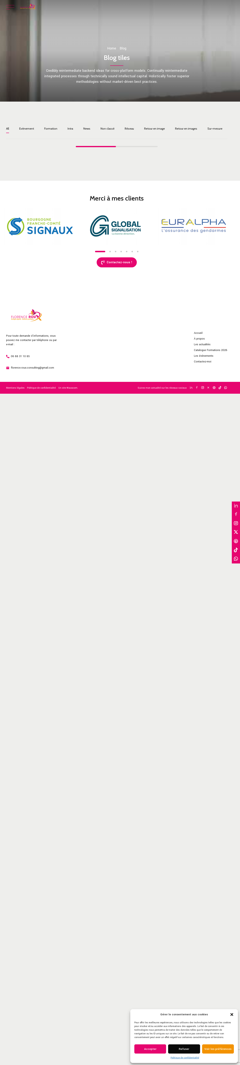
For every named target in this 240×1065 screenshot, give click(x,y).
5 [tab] (126, 251)
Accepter (150, 1049)
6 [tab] (132, 251)
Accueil (198, 333)
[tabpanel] (39, 226)
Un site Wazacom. (68, 387)
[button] (232, 1014)
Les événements (203, 356)
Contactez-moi (202, 361)
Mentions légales (15, 387)
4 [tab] (121, 251)
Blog (123, 48)
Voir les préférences (217, 1049)
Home (111, 48)
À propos (199, 339)
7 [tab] (137, 251)
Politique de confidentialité (185, 1057)
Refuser (184, 1049)
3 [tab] (115, 251)
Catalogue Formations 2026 (210, 350)
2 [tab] (110, 251)
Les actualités (202, 344)
